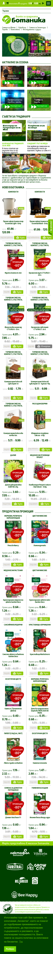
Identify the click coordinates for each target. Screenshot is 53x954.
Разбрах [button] (10, 949)
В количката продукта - (25, 3)
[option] (26, 45)
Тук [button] (21, 941)
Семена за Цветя (9, 28)
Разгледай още (13, 82)
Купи (20, 237)
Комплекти (15, 30)
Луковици (22, 28)
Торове (5, 30)
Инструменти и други (32, 30)
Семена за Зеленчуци (37, 28)
